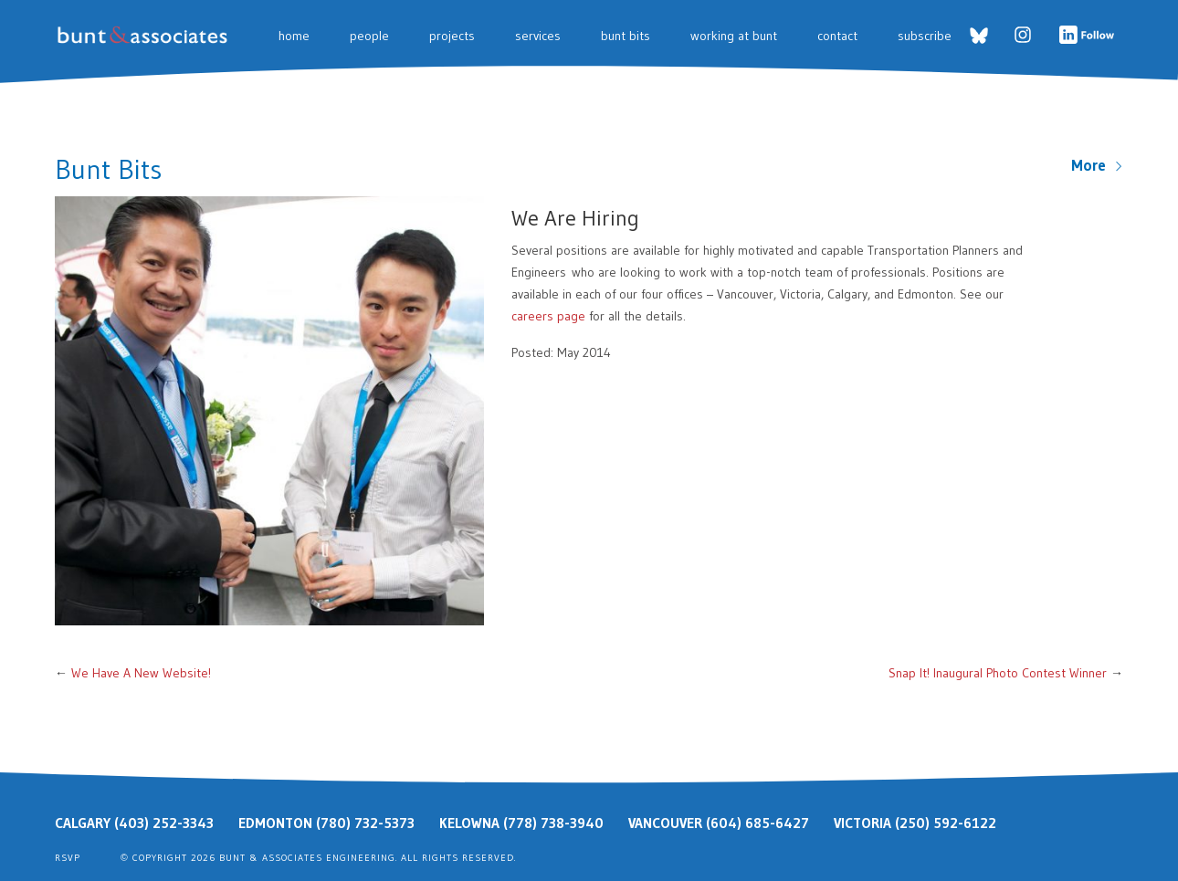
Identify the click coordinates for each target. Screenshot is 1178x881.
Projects (452, 35)
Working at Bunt (733, 35)
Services (538, 35)
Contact (837, 35)
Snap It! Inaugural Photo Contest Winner (998, 673)
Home (294, 35)
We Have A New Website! (141, 673)
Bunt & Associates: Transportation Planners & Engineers (146, 35)
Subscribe (925, 35)
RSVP (67, 858)
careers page (548, 316)
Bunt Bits (625, 35)
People (369, 35)
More (1097, 165)
